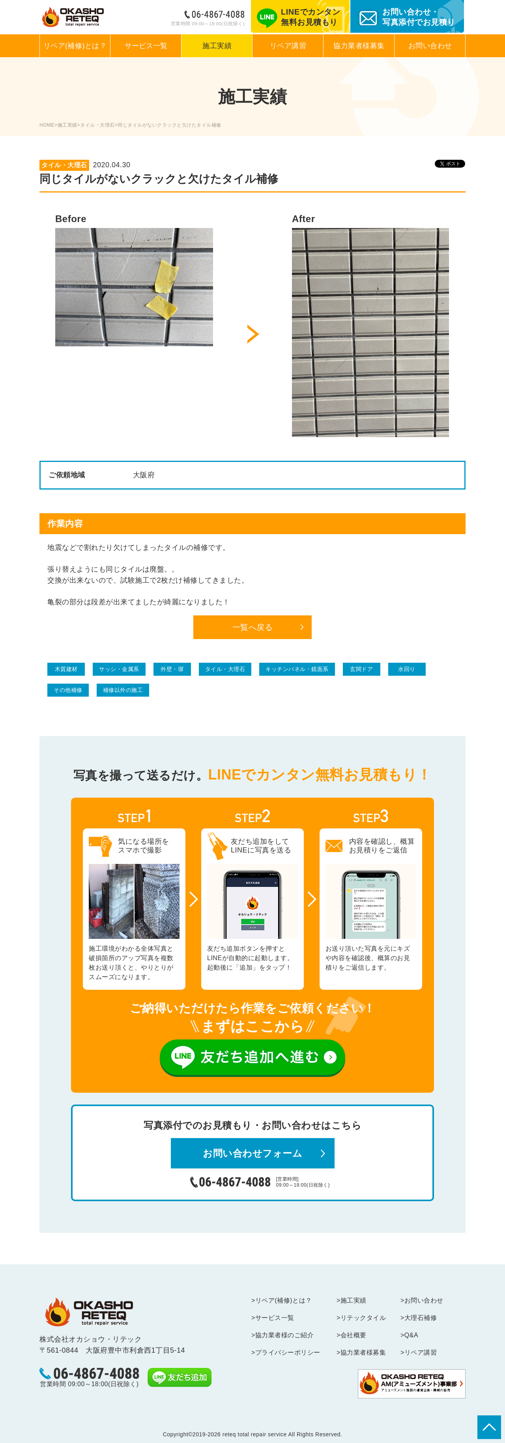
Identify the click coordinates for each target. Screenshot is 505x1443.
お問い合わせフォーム (252, 1153)
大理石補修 (421, 1317)
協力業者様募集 (359, 46)
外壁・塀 (172, 669)
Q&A (412, 1335)
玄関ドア (361, 669)
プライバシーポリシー (288, 1352)
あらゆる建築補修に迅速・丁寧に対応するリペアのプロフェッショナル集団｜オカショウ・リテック (73, 17)
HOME (46, 125)
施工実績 (217, 46)
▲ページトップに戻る (489, 1427)
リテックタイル (364, 1317)
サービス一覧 (146, 46)
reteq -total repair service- (89, 1312)
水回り (406, 669)
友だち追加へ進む (252, 1058)
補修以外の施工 (123, 690)
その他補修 (68, 690)
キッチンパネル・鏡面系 (297, 669)
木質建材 (66, 669)
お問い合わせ (430, 46)
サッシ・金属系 (119, 669)
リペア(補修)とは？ (75, 46)
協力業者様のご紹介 (285, 1335)
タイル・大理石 (97, 125)
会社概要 (354, 1335)
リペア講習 (288, 46)
